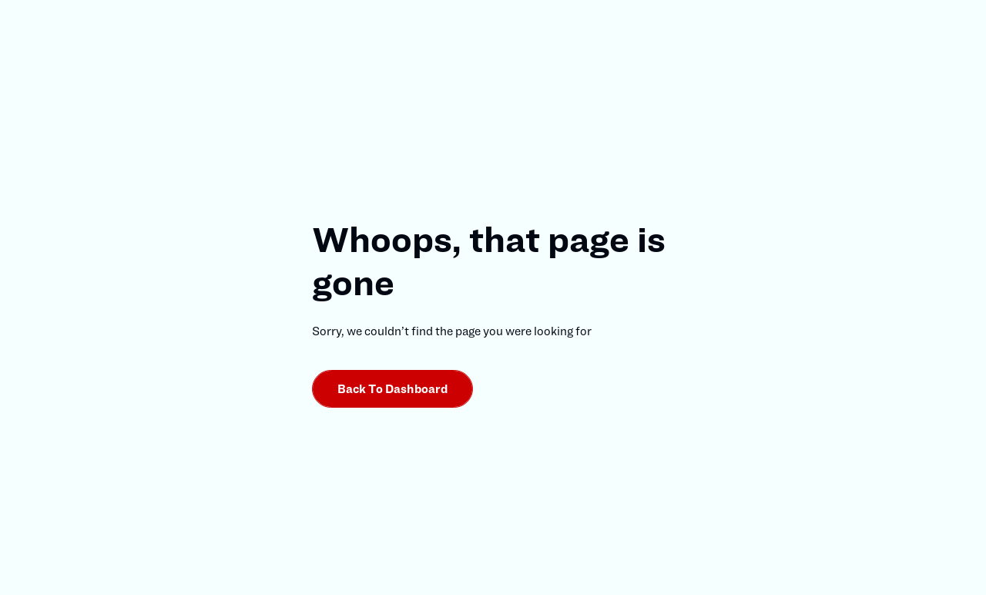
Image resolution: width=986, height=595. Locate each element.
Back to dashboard (392, 389)
